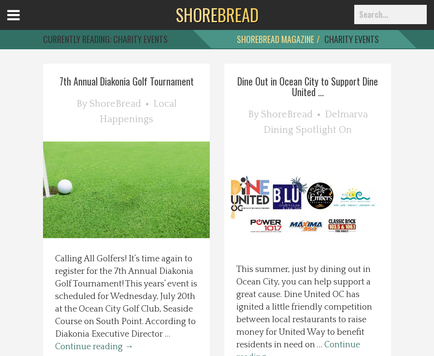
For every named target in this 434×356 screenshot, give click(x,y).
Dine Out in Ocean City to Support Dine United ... (307, 86)
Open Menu (25, 24)
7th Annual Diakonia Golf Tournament (126, 81)
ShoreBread (115, 104)
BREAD (217, 14)
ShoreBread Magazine (275, 39)
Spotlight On (324, 130)
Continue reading (94, 347)
